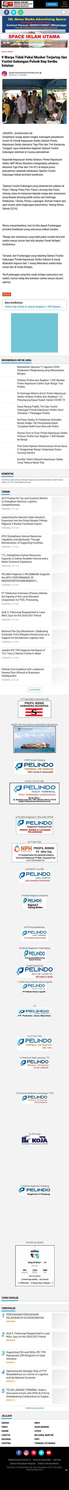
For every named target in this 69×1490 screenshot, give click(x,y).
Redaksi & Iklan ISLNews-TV (19, 1460)
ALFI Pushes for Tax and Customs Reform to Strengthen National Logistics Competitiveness (25, 501)
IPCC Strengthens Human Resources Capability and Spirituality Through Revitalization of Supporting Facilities (22, 539)
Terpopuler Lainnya (34, 1408)
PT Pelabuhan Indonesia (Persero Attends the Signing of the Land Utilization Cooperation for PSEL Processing (24, 596)
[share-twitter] (13, 12)
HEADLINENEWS (41, 1427)
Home (4, 52)
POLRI (7, 294)
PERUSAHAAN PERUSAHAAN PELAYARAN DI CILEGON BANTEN (25, 1316)
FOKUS (5, 1427)
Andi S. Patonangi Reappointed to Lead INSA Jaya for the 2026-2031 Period (23, 614)
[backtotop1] (66, 1470)
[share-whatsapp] (20, 12)
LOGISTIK (6, 1435)
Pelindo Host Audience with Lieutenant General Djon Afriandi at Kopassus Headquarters (23, 672)
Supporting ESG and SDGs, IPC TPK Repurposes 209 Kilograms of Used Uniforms (26, 1355)
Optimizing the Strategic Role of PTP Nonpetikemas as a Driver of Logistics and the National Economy (27, 1374)
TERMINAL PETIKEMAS (44, 1443)
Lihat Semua (34, 690)
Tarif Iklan (57, 1460)
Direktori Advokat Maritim (48, 1464)
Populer (52, 4)
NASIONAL (6, 1439)
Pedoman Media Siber (42, 1460)
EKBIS (37, 1423)
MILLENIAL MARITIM (43, 1435)
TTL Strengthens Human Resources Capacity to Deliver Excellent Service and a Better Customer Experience (25, 558)
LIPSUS (37, 1431)
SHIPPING (6, 1443)
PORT (36, 1439)
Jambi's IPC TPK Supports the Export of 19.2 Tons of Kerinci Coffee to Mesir (23, 652)
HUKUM (5, 1431)
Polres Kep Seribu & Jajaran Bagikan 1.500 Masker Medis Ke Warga (34, 306)
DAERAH (5, 1423)
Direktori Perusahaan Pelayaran (23, 1464)
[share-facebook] (6, 12)
